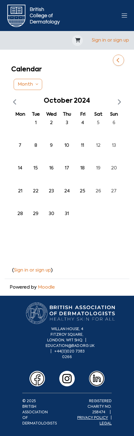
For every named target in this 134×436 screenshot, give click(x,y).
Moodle (46, 287)
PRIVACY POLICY (92, 417)
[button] (77, 40)
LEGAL (106, 423)
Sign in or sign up (110, 40)
